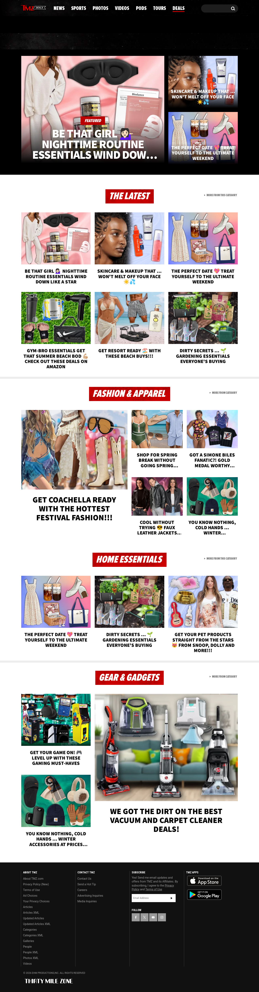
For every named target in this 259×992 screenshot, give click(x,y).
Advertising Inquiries (90, 895)
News (30, 41)
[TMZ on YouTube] (153, 917)
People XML (30, 952)
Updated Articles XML (36, 924)
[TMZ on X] (30, 7)
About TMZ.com (33, 878)
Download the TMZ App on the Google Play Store (204, 895)
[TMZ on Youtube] (37, 7)
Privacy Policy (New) (36, 884)
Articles (28, 907)
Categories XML (33, 935)
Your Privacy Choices (36, 901)
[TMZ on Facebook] (24, 7)
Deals (221, 41)
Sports (62, 41)
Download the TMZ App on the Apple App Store (204, 881)
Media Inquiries (87, 901)
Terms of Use (31, 890)
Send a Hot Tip (86, 884)
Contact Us (84, 878)
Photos (96, 41)
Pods (161, 41)
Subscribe (172, 898)
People (27, 946)
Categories (30, 929)
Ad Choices (30, 895)
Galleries (28, 941)
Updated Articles (33, 918)
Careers (82, 890)
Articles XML (31, 912)
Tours (190, 41)
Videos (130, 41)
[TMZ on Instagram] (44, 7)
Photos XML (30, 958)
